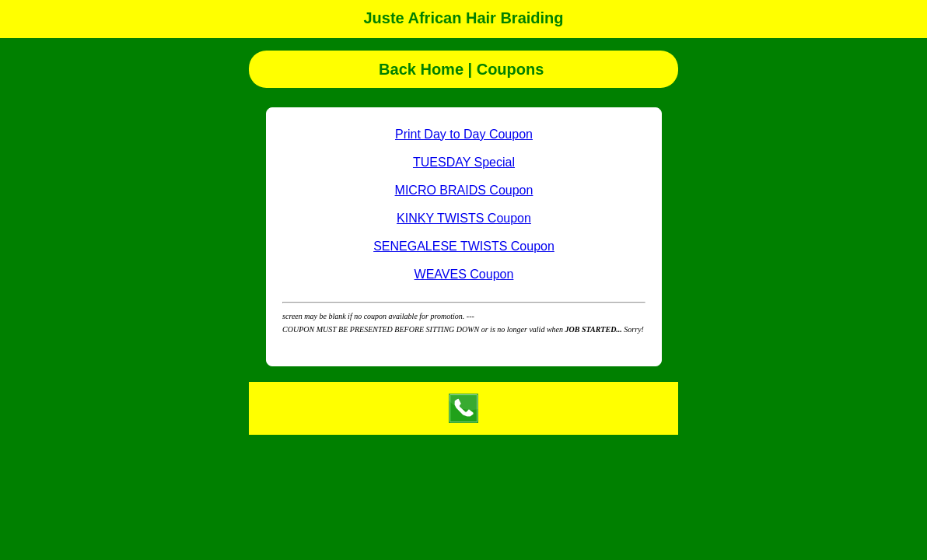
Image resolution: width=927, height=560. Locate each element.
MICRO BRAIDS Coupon (464, 190)
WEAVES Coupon (464, 274)
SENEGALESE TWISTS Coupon (463, 246)
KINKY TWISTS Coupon (464, 218)
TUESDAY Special (464, 162)
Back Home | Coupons (463, 69)
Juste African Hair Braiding (463, 17)
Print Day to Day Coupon (464, 134)
